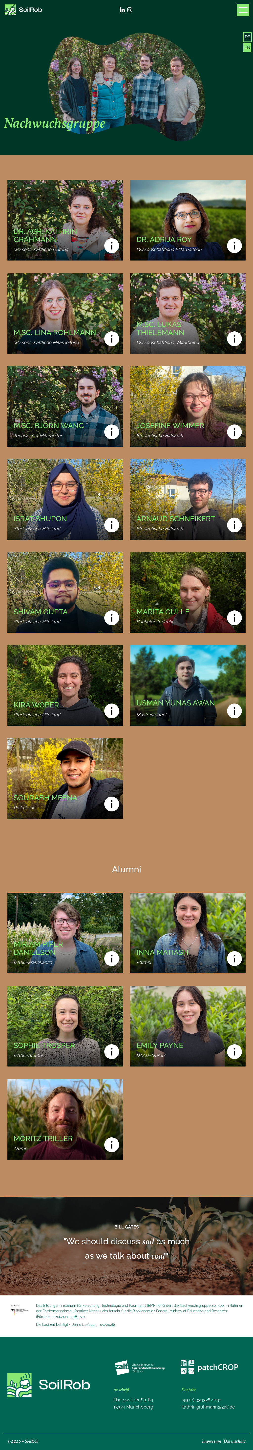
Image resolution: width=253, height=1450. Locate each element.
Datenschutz (235, 1441)
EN (247, 47)
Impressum (211, 1441)
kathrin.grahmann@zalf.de (208, 1407)
